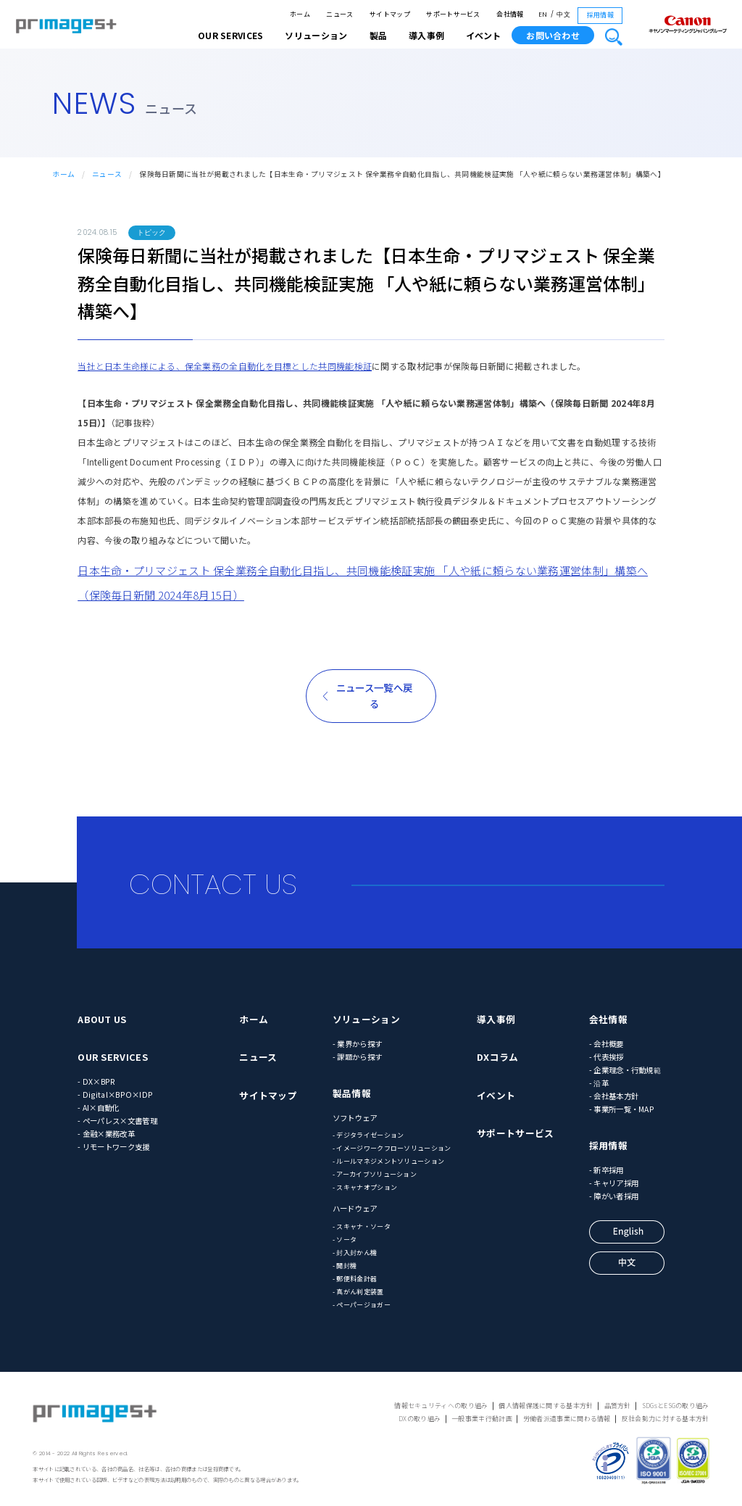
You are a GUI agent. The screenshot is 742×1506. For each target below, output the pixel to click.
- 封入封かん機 (355, 1252)
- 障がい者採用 (613, 1196)
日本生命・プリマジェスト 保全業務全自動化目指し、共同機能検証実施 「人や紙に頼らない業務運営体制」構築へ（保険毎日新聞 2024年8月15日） (363, 583)
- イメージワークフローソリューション (392, 1148)
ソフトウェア (355, 1117)
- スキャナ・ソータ (362, 1226)
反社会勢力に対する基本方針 (665, 1418)
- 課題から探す (357, 1056)
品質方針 (617, 1405)
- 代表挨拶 (606, 1056)
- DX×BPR (96, 1081)
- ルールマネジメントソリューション (388, 1161)
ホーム (300, 14)
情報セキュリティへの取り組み (441, 1405)
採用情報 (600, 15)
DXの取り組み (420, 1418)
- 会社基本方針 (613, 1096)
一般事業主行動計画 (481, 1418)
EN (543, 14)
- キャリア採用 (613, 1183)
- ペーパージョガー (362, 1305)
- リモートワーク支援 (113, 1146)
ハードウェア (355, 1208)
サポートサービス (453, 14)
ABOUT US (102, 1019)
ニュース (339, 14)
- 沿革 (599, 1082)
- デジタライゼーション (368, 1135)
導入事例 (496, 1019)
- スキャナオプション (365, 1187)
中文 (563, 14)
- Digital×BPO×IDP (115, 1094)
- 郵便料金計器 (355, 1278)
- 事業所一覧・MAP (621, 1109)
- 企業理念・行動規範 (625, 1069)
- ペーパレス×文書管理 (117, 1120)
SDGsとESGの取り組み (675, 1405)
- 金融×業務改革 (106, 1133)
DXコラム (498, 1057)
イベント (483, 35)
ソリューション (366, 1019)
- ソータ (345, 1239)
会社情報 (509, 14)
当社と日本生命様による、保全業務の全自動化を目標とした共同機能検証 (225, 366)
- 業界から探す (357, 1043)
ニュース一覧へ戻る (374, 695)
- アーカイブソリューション (375, 1174)
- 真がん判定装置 (358, 1291)
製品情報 (352, 1093)
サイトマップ (390, 14)
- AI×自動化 (98, 1107)
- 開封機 (345, 1265)
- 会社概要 (606, 1043)
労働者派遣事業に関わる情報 (567, 1418)
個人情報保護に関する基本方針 (546, 1405)
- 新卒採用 (606, 1169)
